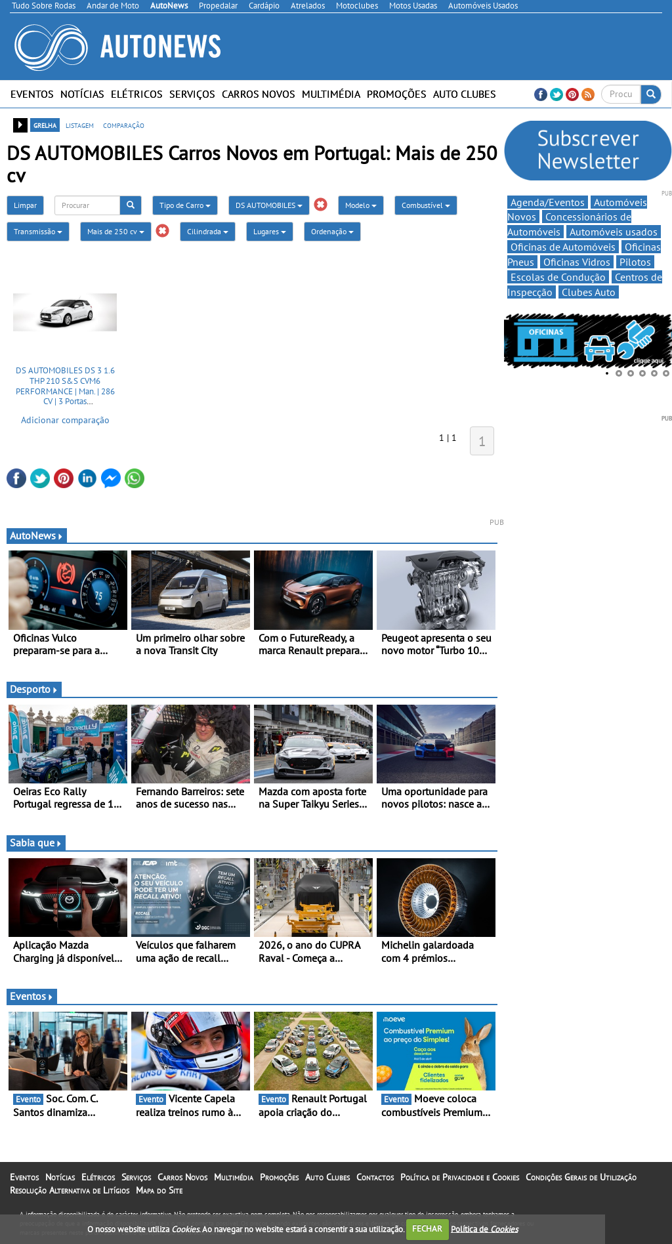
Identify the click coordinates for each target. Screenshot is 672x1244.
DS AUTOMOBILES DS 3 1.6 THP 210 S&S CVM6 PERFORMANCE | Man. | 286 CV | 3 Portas (65, 386)
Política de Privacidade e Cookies (459, 1177)
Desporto (34, 688)
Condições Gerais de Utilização (581, 1177)
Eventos (32, 93)
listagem (80, 125)
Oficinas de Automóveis (563, 246)
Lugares (269, 231)
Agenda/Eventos (548, 202)
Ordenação (332, 231)
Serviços (192, 93)
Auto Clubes (464, 93)
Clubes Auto (589, 292)
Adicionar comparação (65, 420)
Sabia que (36, 842)
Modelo (361, 205)
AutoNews (37, 535)
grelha (44, 125)
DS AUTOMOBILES (269, 205)
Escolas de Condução (558, 276)
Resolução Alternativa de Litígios (69, 1190)
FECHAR (427, 1228)
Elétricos (137, 93)
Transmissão (38, 231)
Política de (484, 1228)
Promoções (397, 93)
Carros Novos (258, 93)
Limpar (25, 205)
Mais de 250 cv (115, 231)
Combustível (426, 205)
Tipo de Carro (185, 205)
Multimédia (331, 93)
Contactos (375, 1177)
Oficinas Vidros (576, 261)
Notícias (82, 93)
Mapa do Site (159, 1190)
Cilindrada (207, 231)
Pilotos (635, 261)
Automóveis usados (614, 231)
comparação (123, 125)
